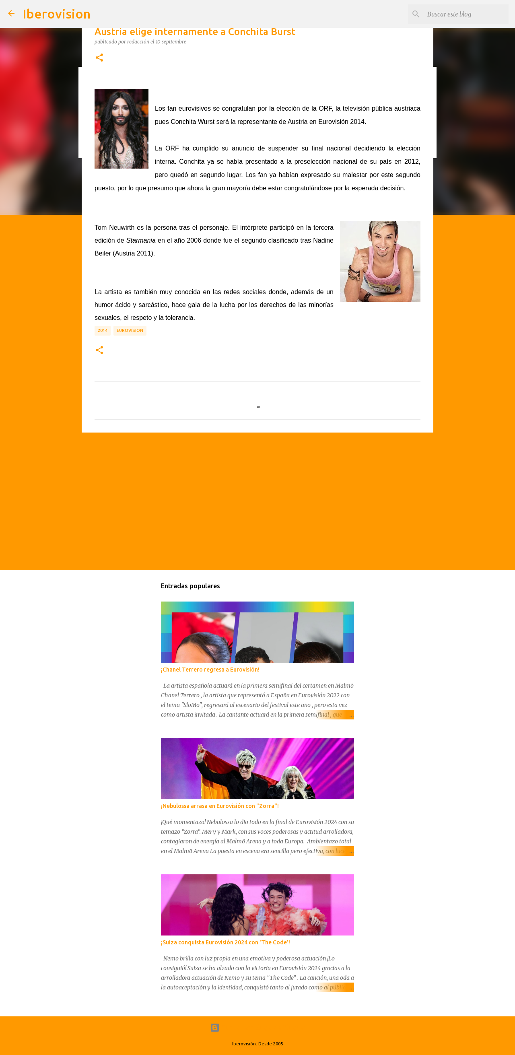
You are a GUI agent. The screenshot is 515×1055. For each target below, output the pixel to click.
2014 (102, 330)
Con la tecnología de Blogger (257, 1027)
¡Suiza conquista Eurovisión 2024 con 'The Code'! (225, 942)
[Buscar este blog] (466, 14)
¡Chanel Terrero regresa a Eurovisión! (210, 669)
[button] (99, 58)
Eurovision (130, 330)
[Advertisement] (257, 501)
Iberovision (57, 13)
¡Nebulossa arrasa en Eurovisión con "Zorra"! (220, 806)
